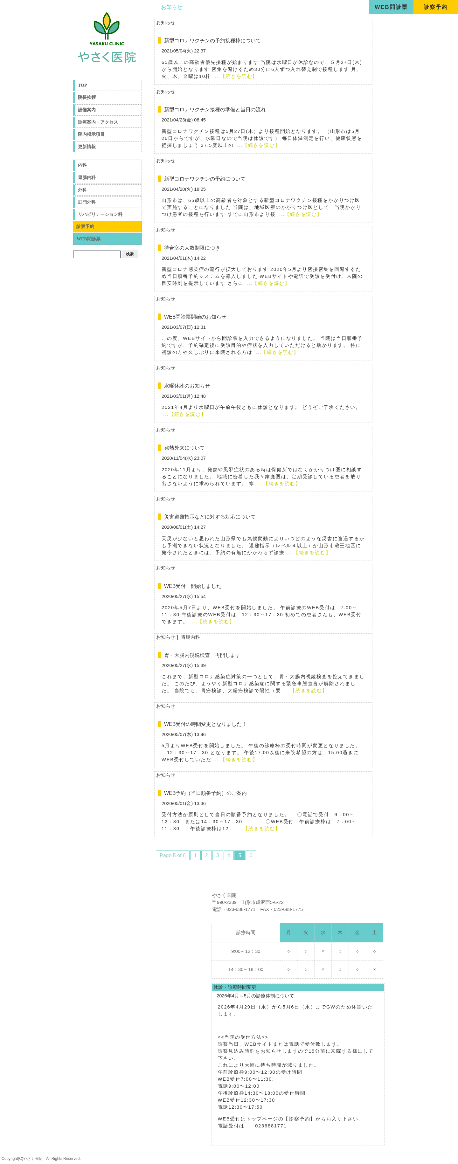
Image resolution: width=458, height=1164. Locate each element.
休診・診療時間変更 (234, 987)
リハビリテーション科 (100, 214)
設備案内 (87, 109)
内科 (82, 165)
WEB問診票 (391, 7)
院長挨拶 (87, 97)
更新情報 (87, 146)
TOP (82, 85)
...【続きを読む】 (235, 76)
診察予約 (436, 7)
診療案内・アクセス (98, 122)
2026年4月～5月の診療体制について (255, 995)
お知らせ (172, 7)
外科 (82, 190)
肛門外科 (87, 202)
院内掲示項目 (91, 134)
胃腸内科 (87, 177)
